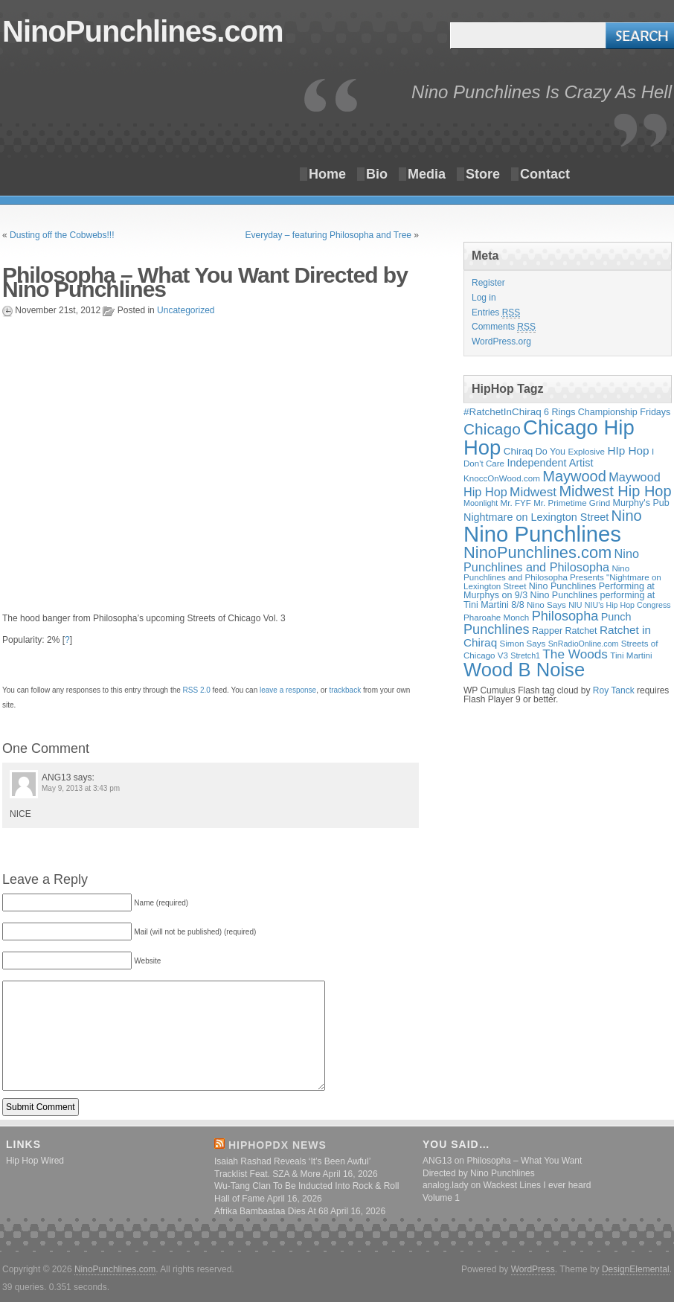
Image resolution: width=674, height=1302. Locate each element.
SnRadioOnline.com (583, 643)
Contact (545, 174)
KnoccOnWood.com (501, 478)
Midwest (533, 491)
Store (483, 174)
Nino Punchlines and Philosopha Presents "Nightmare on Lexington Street (562, 577)
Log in (484, 297)
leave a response (288, 690)
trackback (345, 690)
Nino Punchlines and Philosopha (551, 560)
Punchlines (496, 629)
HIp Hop (628, 450)
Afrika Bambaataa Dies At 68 (271, 1211)
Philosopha (565, 616)
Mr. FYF (516, 502)
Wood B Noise (524, 669)
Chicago (492, 428)
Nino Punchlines (542, 534)
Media (427, 174)
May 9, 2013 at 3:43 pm (81, 788)
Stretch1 (525, 655)
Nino (627, 515)
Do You (550, 451)
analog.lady (445, 1185)
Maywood (574, 476)
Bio (377, 174)
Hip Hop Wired (35, 1160)
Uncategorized (185, 310)
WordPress (533, 1269)
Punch (616, 617)
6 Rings (559, 412)
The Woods (575, 654)
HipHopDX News (277, 1145)
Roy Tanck (614, 690)
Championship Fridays (624, 412)
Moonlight (480, 502)
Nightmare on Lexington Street (536, 517)
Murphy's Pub (641, 503)
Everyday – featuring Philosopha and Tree (328, 235)
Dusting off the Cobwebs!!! (62, 235)
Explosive (586, 451)
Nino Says (546, 604)
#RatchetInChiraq (502, 411)
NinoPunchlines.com (142, 31)
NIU (575, 604)
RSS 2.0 (197, 690)
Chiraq (518, 451)
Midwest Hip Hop (615, 491)
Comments (504, 327)
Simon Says (523, 643)
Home (327, 174)
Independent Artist (550, 463)
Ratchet (581, 631)
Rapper (547, 631)
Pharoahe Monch (496, 617)
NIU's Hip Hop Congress (628, 604)
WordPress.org (501, 341)
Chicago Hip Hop (549, 437)
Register (488, 283)
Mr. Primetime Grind (571, 502)
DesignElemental (636, 1269)
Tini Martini (631, 655)
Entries (496, 312)
